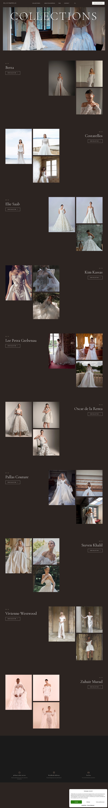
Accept (76, 802)
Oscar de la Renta (88, 411)
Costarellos (94, 138)
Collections (36, 3)
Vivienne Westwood (21, 616)
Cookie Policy (84, 805)
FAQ (60, 3)
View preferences (100, 802)
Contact (66, 3)
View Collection (13, 72)
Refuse (88, 802)
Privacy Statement (90, 805)
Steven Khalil (92, 548)
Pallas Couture (17, 479)
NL (75, 3)
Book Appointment (98, 3)
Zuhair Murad (91, 684)
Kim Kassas (94, 275)
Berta (9, 67)
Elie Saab (12, 206)
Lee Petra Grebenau (21, 343)
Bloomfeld (10, 3)
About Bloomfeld (49, 3)
